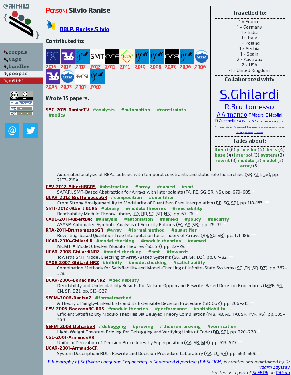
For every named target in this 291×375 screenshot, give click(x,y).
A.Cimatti (281, 127)
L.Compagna (252, 127)
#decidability (124, 280)
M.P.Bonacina (263, 127)
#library (110, 208)
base (220, 154)
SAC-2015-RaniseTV (67, 109)
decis (271, 149)
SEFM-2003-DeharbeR (70, 326)
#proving (143, 326)
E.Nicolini (274, 114)
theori (221, 149)
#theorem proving (180, 326)
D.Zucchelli (225, 120)
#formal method (146, 229)
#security (218, 219)
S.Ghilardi (249, 93)
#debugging (112, 326)
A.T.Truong (219, 127)
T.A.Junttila (240, 132)
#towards (177, 251)
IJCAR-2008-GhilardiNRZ (73, 251)
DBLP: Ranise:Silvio (84, 29)
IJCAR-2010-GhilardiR (69, 240)
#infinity (112, 262)
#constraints (171, 109)
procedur (246, 149)
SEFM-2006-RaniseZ (68, 297)
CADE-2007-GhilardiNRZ (72, 262)
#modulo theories (146, 208)
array (246, 165)
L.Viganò (229, 127)
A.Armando (232, 114)
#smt (187, 186)
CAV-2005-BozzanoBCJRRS (75, 308)
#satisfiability (189, 262)
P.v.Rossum (249, 132)
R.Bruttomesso (249, 106)
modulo (246, 160)
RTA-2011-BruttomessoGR (74, 229)
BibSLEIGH (210, 361)
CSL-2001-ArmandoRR (70, 337)
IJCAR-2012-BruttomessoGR (76, 197)
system (268, 154)
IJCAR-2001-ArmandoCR (72, 347)
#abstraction (114, 186)
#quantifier (161, 197)
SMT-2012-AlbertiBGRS (71, 208)
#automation (135, 109)
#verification (221, 326)
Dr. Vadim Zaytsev (275, 364)
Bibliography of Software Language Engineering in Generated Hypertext (122, 361)
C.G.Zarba (243, 121)
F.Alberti (256, 114)
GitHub (283, 372)
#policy (57, 114)
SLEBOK (260, 372)
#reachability (187, 208)
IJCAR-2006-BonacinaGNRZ (75, 280)
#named (166, 186)
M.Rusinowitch (240, 127)
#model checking (115, 240)
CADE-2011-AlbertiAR (69, 219)
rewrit (223, 160)
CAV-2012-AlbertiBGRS (71, 186)
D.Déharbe (260, 121)
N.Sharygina (276, 121)
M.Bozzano (273, 127)
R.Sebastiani (258, 132)
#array (142, 186)
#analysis (104, 109)
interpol (243, 154)
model (269, 160)
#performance (171, 308)
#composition (126, 197)
